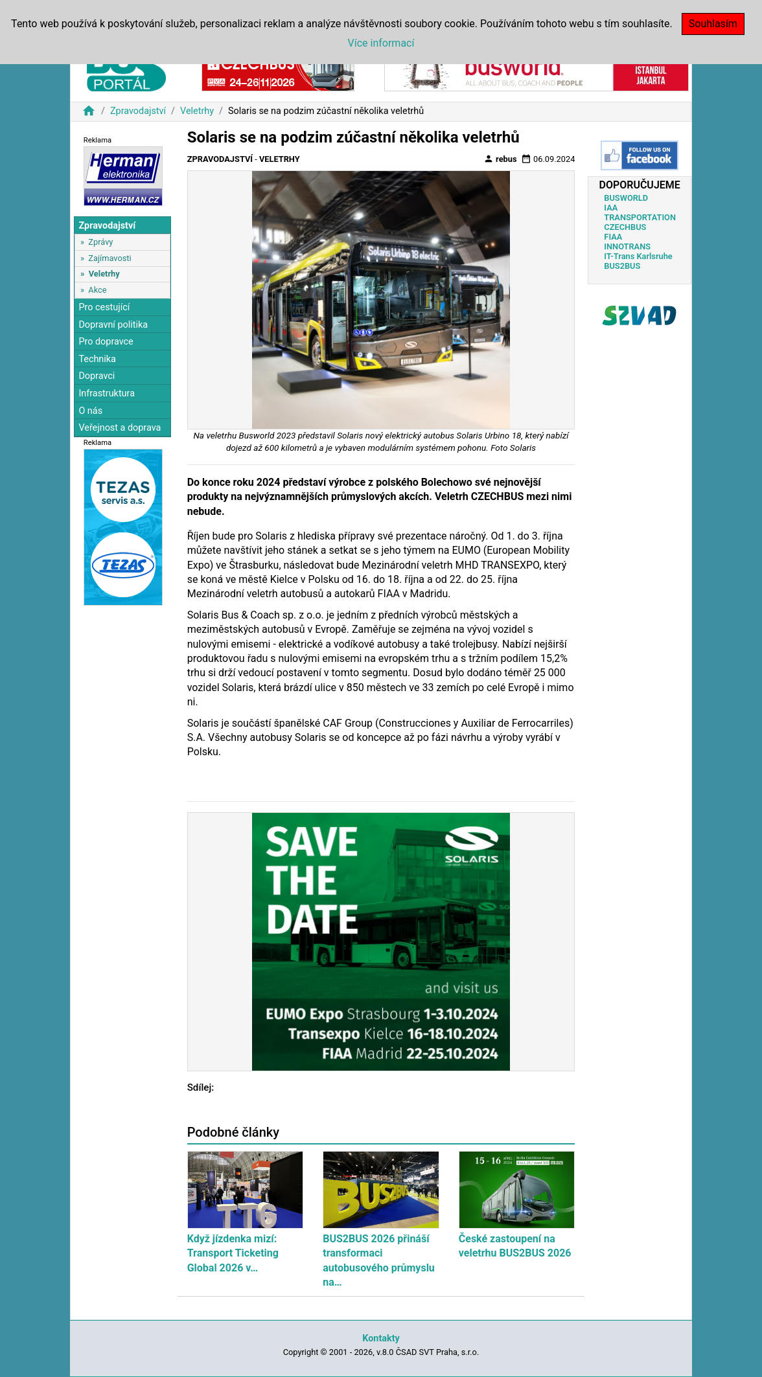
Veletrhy (197, 111)
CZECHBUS (625, 227)
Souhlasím (713, 23)
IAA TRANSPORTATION (640, 212)
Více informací (381, 43)
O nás (90, 410)
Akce (97, 290)
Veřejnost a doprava (119, 427)
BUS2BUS (622, 266)
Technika (97, 359)
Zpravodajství (138, 111)
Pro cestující (104, 307)
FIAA (613, 237)
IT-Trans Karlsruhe (638, 256)
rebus (500, 159)
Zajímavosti (109, 258)
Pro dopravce (105, 341)
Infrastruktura (106, 393)
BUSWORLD (626, 198)
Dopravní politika (113, 324)
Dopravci (96, 375)
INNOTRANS (627, 246)
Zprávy (100, 242)
